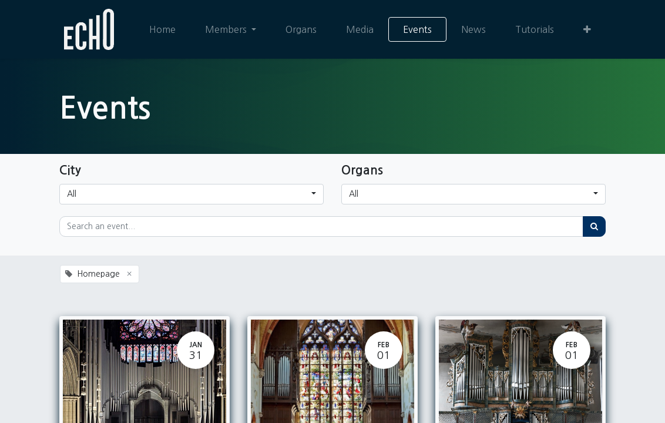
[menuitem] (162, 29)
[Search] (594, 226)
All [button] (71, 194)
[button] (587, 29)
